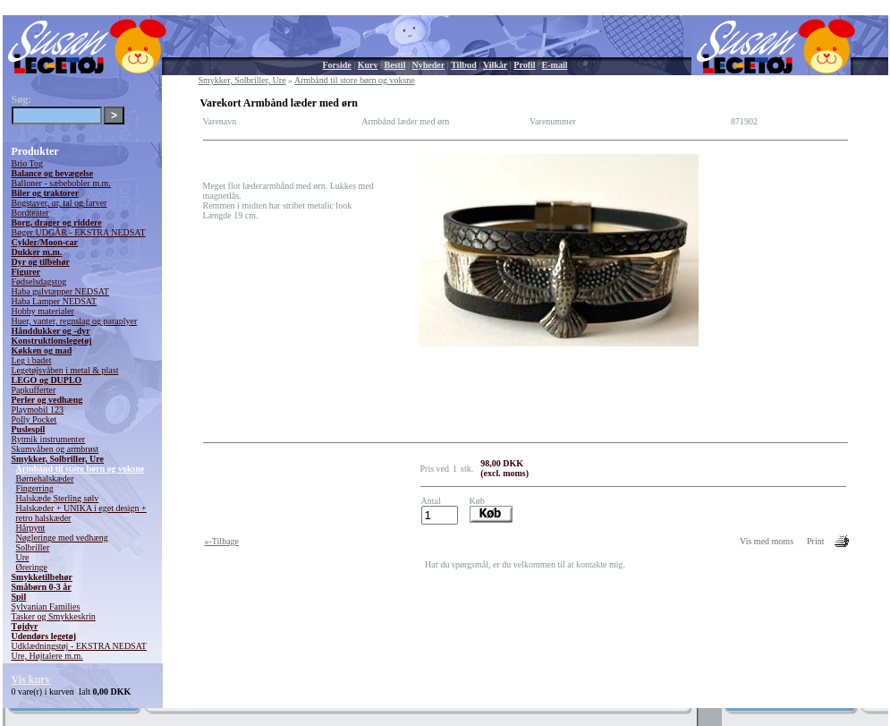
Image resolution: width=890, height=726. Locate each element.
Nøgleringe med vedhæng (62, 537)
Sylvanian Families (46, 606)
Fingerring (35, 488)
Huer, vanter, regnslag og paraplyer (75, 321)
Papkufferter (34, 390)
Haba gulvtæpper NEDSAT (60, 291)
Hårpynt (31, 528)
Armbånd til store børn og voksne (80, 469)
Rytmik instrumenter (49, 439)
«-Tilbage (222, 541)
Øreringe (32, 567)
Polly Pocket (34, 419)
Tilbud (464, 65)
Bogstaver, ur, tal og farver (59, 203)
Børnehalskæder (45, 478)
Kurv (368, 65)
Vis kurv (31, 679)
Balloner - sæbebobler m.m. (61, 183)
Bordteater (30, 213)
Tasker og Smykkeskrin (54, 616)
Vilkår (495, 65)
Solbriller (33, 547)
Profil (524, 65)
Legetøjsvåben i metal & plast (65, 370)
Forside (337, 65)
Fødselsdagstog (39, 281)
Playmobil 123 (38, 409)
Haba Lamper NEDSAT (54, 301)
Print (815, 541)
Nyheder (428, 65)
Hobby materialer (43, 311)
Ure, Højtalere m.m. (47, 656)
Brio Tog (28, 163)
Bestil (395, 65)
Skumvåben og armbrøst (55, 449)
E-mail (555, 65)
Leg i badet (32, 360)
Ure (23, 557)
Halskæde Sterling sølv (57, 498)
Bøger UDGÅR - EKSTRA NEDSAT (79, 232)
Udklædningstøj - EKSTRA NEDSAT (79, 646)
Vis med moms (766, 541)
